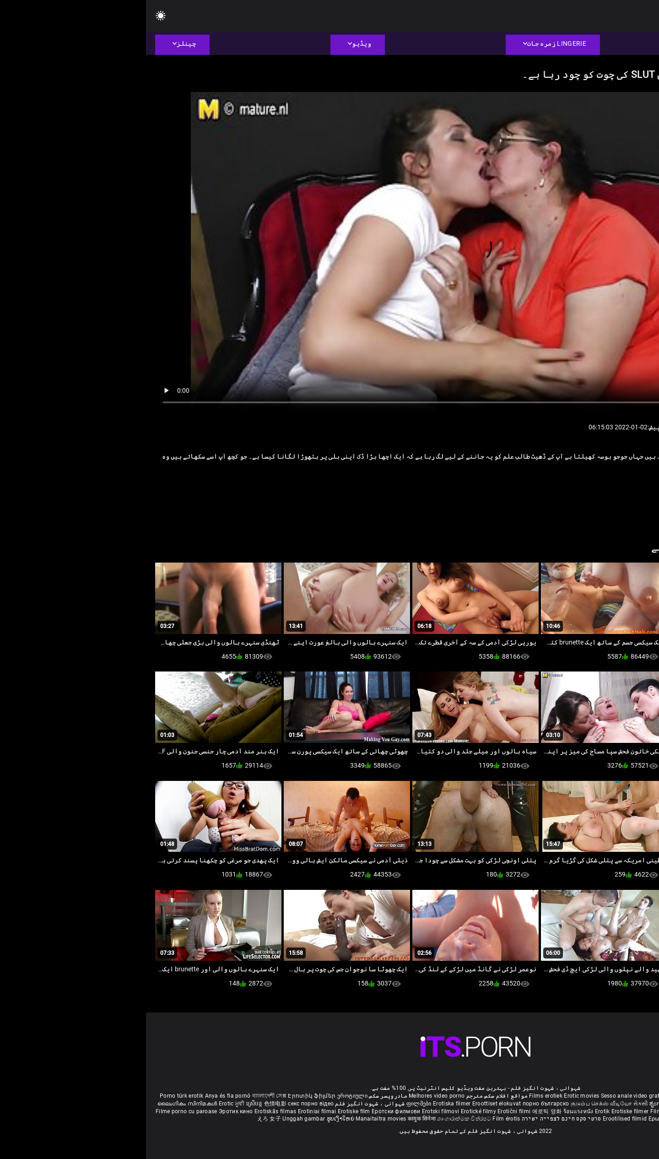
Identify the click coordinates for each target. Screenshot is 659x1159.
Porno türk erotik (35, 1096)
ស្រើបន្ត (109, 1103)
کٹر (550, 486)
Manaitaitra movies (236, 1119)
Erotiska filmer (306, 1103)
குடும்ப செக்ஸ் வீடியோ (455, 1103)
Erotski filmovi (295, 1111)
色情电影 (130, 1103)
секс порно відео (165, 1103)
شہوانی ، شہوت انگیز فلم (223, 1103)
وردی (569, 486)
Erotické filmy (333, 1111)
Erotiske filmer (484, 1111)
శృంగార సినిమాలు (599, 1103)
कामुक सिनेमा (276, 1119)
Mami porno (572, 1111)
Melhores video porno (291, 1096)
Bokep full (636, 1111)
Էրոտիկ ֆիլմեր (166, 1096)
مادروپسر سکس (242, 1096)
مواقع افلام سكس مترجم (351, 1096)
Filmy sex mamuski (529, 1111)
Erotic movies (436, 1096)
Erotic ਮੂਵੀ (86, 1103)
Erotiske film (209, 1111)
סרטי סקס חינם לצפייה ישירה (415, 1119)
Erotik (457, 1111)
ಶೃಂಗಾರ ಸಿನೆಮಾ (521, 1103)
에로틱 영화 (401, 1111)
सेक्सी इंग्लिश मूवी (558, 1103)
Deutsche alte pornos (617, 1096)
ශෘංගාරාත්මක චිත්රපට (318, 1119)
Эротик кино (90, 1111)
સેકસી (494, 1103)
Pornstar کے (603, 486)
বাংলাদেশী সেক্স (123, 1096)
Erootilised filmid (479, 1119)
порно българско (400, 1103)
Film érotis (360, 1119)
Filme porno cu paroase (40, 1111)
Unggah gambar (158, 1119)
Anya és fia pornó (82, 1096)
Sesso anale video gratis (486, 1096)
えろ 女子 (123, 1119)
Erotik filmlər (606, 1111)
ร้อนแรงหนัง (433, 1111)
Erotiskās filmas (130, 1111)
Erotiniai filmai (172, 1111)
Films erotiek (399, 1096)
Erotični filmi (368, 1111)
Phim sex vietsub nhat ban (554, 1096)
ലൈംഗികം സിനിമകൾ (42, 1103)
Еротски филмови (251, 1111)
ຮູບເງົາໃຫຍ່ (195, 1119)
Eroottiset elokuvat (351, 1103)
